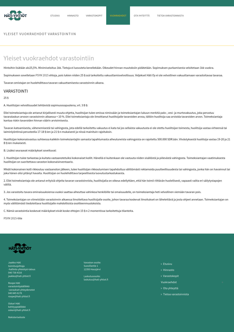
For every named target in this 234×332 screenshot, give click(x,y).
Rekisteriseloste (16, 317)
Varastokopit (94, 16)
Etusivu (55, 16)
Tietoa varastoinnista (170, 16)
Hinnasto (73, 16)
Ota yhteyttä (142, 16)
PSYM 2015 (41, 76)
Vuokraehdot (118, 16)
